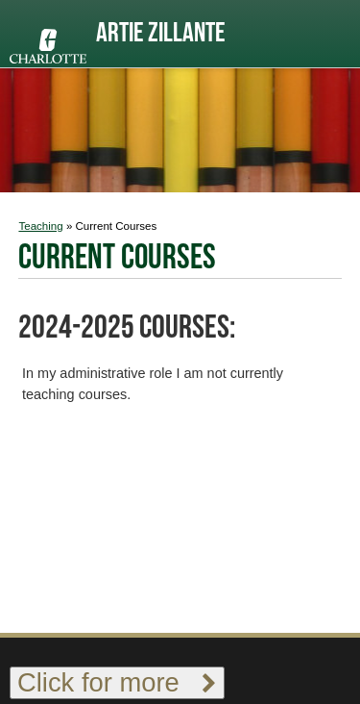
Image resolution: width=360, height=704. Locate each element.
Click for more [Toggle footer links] (117, 682)
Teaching (40, 226)
